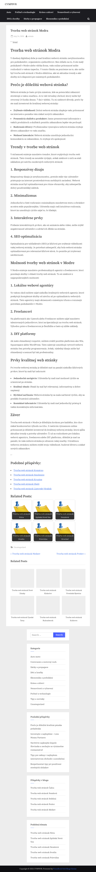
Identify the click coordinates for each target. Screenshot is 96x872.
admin (31, 36)
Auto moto (35, 656)
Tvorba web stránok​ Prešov (42, 804)
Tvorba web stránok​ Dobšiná (43, 798)
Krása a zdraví (46, 12)
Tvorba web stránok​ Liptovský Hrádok (33, 488)
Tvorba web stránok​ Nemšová (43, 793)
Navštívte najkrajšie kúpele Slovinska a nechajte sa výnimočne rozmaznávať (47, 746)
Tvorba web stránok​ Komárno (28, 470)
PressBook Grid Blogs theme (64, 869)
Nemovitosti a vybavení (68, 12)
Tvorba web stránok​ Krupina (28, 479)
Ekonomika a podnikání (57, 18)
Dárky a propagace (33, 18)
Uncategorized (20, 547)
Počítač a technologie (25, 12)
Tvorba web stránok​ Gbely (27, 484)
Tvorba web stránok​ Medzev (43, 810)
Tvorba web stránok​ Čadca (42, 788)
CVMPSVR (11, 4)
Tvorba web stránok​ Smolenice (29, 475)
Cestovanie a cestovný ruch (43, 662)
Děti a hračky (13, 18)
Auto (8, 12)
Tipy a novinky (37, 699)
